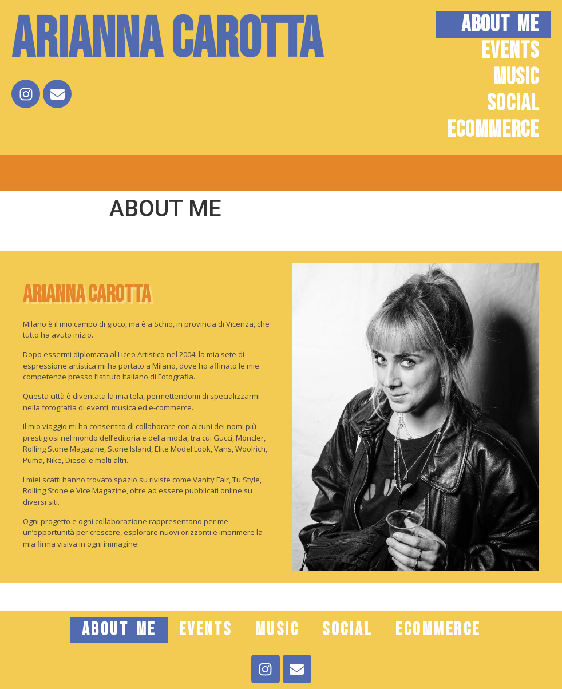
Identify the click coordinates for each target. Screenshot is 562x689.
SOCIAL (513, 103)
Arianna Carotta (166, 40)
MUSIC (516, 77)
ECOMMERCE (493, 130)
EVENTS (510, 51)
